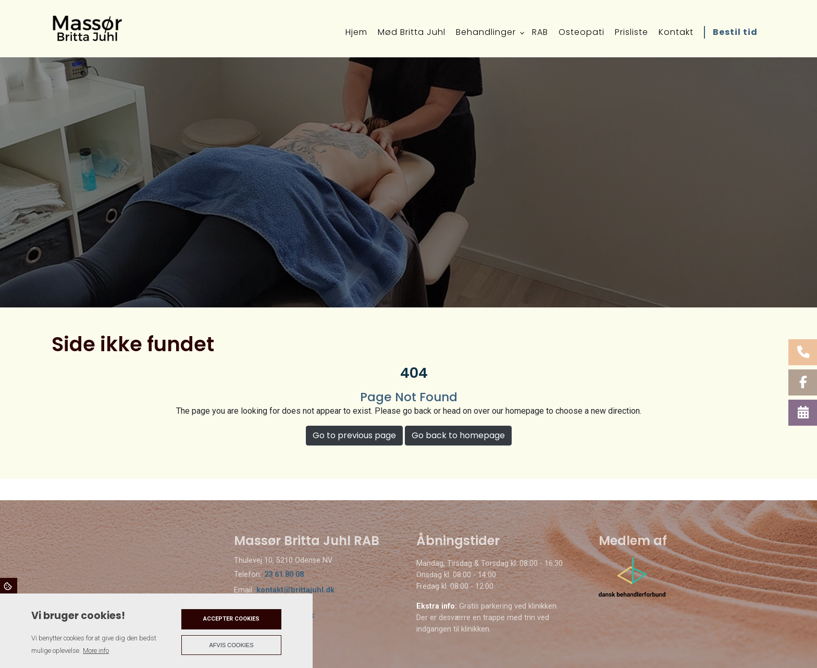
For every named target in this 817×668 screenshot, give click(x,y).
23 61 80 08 (284, 574)
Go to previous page (354, 435)
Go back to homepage (458, 435)
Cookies (8, 585)
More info (96, 650)
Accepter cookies (231, 618)
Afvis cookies (231, 645)
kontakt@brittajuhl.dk (295, 590)
